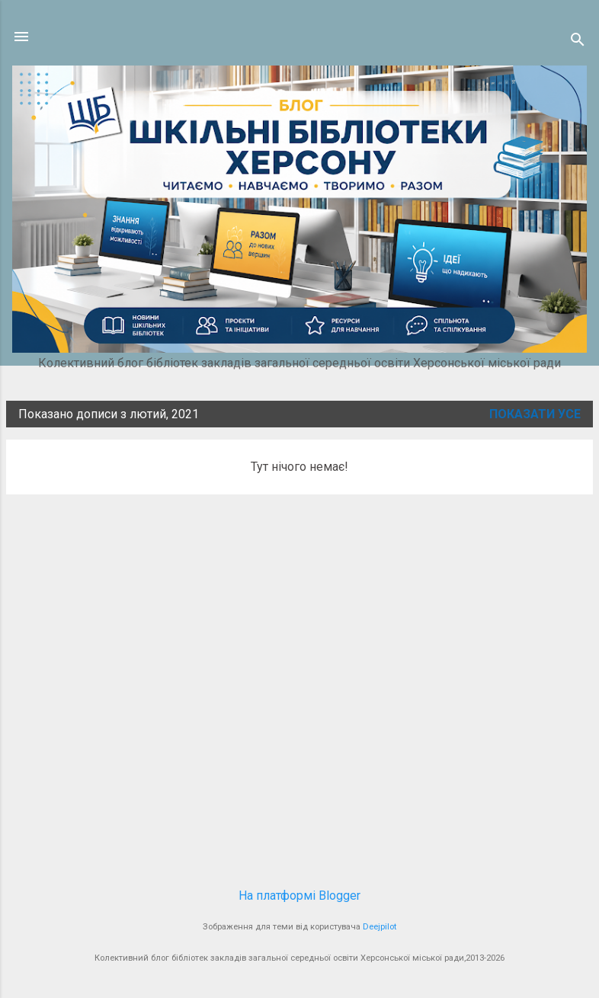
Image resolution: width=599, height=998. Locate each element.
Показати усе (535, 414)
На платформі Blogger (299, 895)
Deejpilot (379, 927)
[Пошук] (578, 41)
